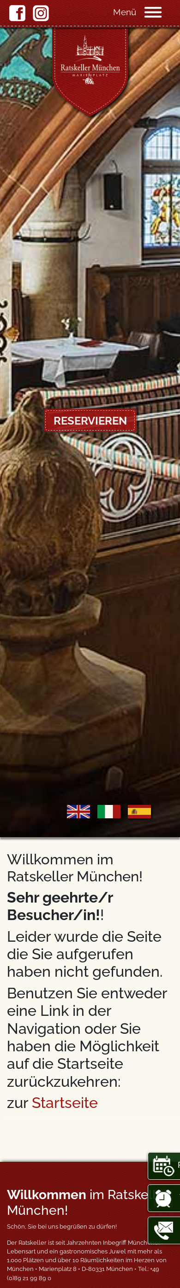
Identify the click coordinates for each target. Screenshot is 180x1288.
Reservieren (90, 420)
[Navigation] (161, 11)
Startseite (65, 1102)
